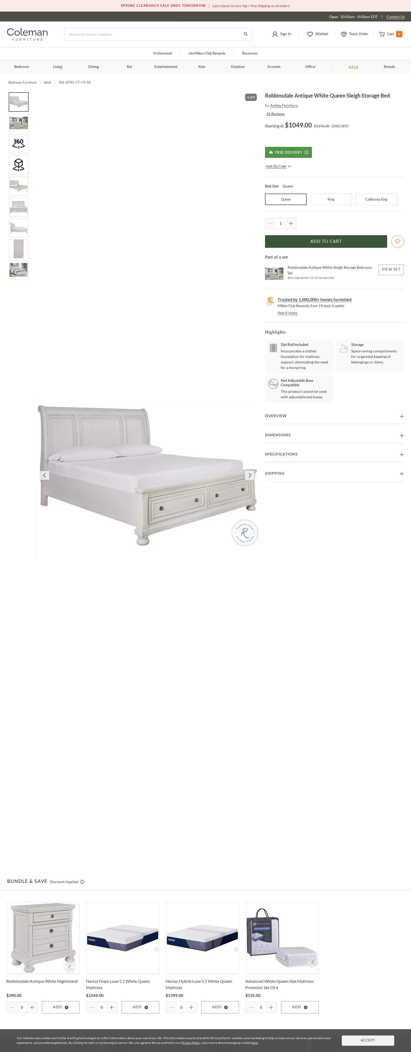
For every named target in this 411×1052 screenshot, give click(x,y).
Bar (129, 67)
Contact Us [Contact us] (396, 16)
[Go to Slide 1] (18, 102)
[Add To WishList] (397, 241)
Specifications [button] (281, 454)
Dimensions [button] (278, 435)
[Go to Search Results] (245, 34)
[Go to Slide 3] (18, 144)
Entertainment (165, 67)
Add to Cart (326, 241)
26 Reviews (275, 113)
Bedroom (21, 67)
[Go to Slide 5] (18, 185)
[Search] (158, 34)
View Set (391, 269)
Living (57, 67)
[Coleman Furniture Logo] (27, 39)
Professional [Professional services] (162, 53)
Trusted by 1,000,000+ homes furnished (314, 299)
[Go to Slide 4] (18, 164)
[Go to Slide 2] (18, 123)
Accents (273, 67)
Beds (47, 82)
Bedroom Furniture (22, 82)
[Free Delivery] (288, 152)
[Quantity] (280, 223)
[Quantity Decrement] (270, 223)
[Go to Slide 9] (18, 269)
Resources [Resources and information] (250, 53)
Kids (201, 67)
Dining (93, 67)
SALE (353, 67)
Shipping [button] (274, 473)
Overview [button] (276, 416)
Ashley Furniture (284, 105)
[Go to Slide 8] (18, 248)
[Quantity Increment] (291, 223)
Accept (368, 1040)
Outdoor (238, 67)
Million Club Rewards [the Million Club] (206, 53)
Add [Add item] (61, 1007)
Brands (389, 67)
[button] (281, 34)
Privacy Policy (190, 1043)
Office (310, 67)
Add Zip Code (278, 166)
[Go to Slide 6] (18, 206)
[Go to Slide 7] (18, 227)
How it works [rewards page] (288, 313)
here (254, 1043)
